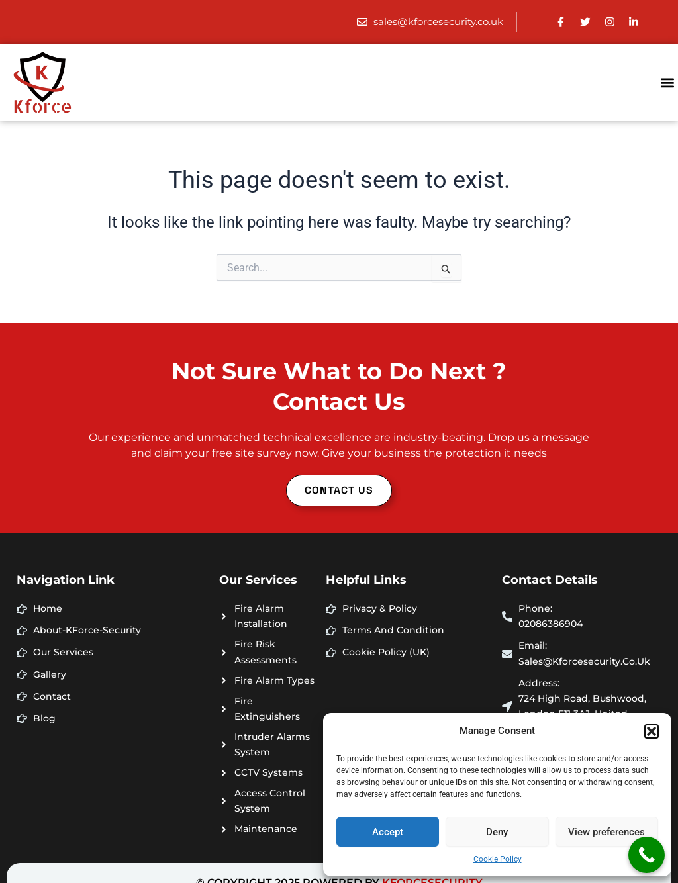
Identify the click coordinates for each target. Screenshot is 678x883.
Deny (497, 832)
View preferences (606, 832)
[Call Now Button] (646, 855)
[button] (651, 731)
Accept (387, 832)
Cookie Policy (497, 859)
